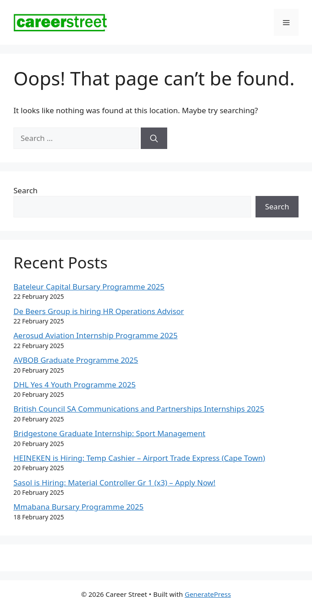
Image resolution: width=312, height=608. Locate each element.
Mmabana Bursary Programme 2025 (78, 507)
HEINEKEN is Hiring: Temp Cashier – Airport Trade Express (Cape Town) (139, 458)
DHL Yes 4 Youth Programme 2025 (74, 384)
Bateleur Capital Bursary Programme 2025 (89, 286)
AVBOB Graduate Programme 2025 (75, 360)
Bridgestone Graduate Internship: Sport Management (109, 433)
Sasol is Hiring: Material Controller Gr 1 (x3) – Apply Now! (114, 482)
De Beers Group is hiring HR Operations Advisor (98, 311)
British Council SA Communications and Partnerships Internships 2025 (138, 409)
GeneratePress (208, 594)
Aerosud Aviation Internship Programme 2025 (95, 335)
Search (25, 190)
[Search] (154, 138)
